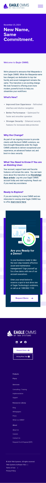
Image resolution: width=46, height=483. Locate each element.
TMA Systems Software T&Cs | (17, 465)
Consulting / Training (20, 389)
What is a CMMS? (18, 420)
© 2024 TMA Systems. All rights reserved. (21, 462)
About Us (16, 430)
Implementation (18, 393)
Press (15, 416)
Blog (14, 408)
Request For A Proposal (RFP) (22, 442)
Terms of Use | (12, 468)
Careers (15, 434)
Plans (15, 378)
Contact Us (16, 438)
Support (15, 397)
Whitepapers (17, 412)
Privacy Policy (11, 471)
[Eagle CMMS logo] (16, 6)
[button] (40, 6)
